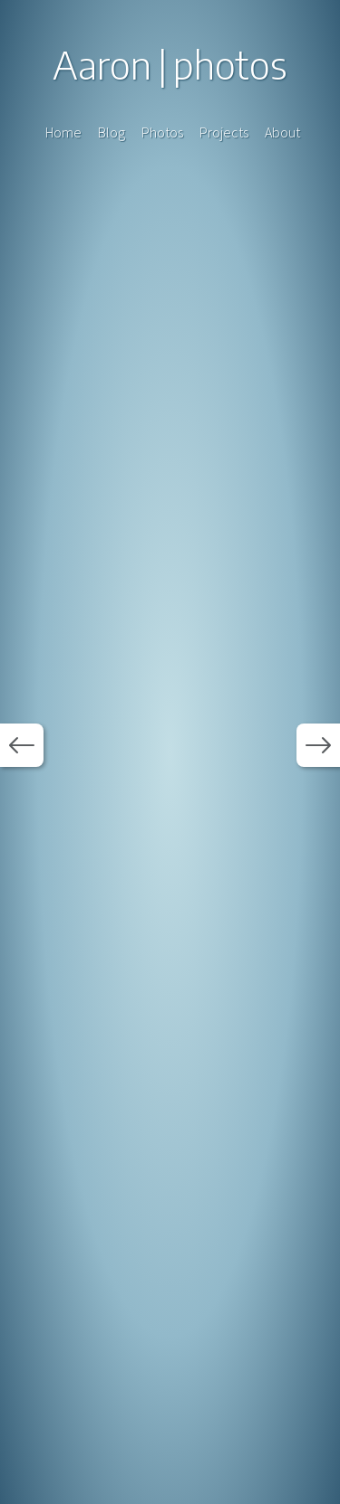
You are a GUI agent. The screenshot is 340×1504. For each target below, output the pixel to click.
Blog (111, 132)
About (282, 132)
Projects (223, 132)
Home (63, 132)
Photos (162, 132)
